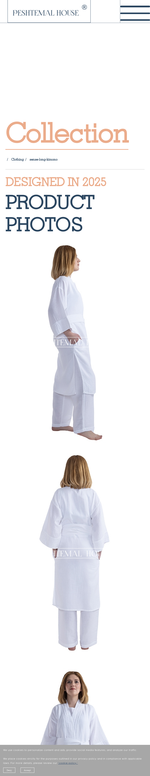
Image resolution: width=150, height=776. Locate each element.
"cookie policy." (68, 763)
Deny (9, 770)
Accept (27, 770)
